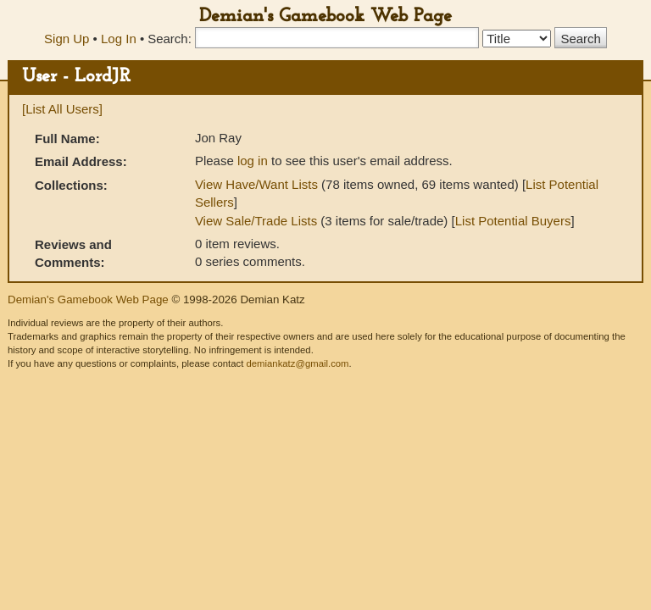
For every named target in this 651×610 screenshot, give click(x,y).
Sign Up (66, 38)
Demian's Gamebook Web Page (325, 16)
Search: (169, 38)
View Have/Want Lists (256, 184)
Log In (118, 38)
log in (252, 160)
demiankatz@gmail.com (297, 363)
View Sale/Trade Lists (256, 221)
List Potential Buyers (513, 221)
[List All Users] (62, 109)
